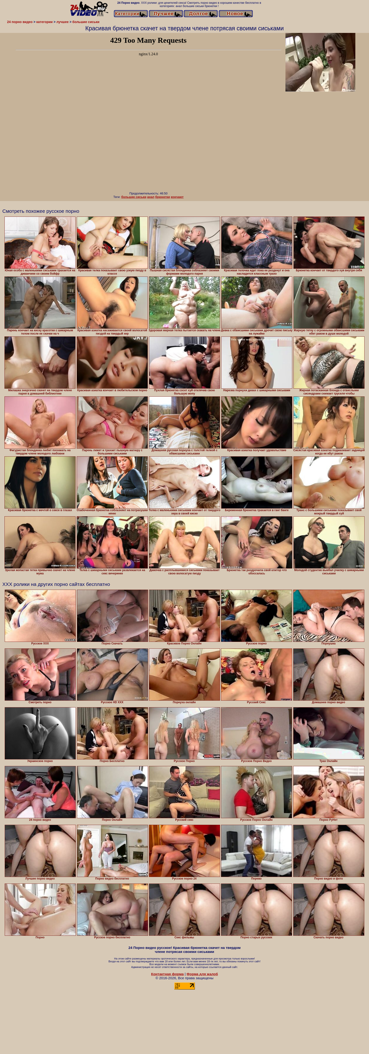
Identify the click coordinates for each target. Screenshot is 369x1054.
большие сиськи (133, 197)
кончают (177, 197)
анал (150, 197)
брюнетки (162, 197)
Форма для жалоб (202, 974)
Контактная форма (167, 974)
